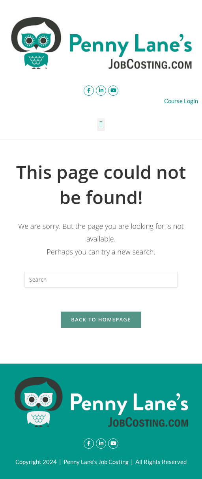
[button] (101, 124)
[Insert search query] (101, 280)
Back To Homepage (101, 319)
